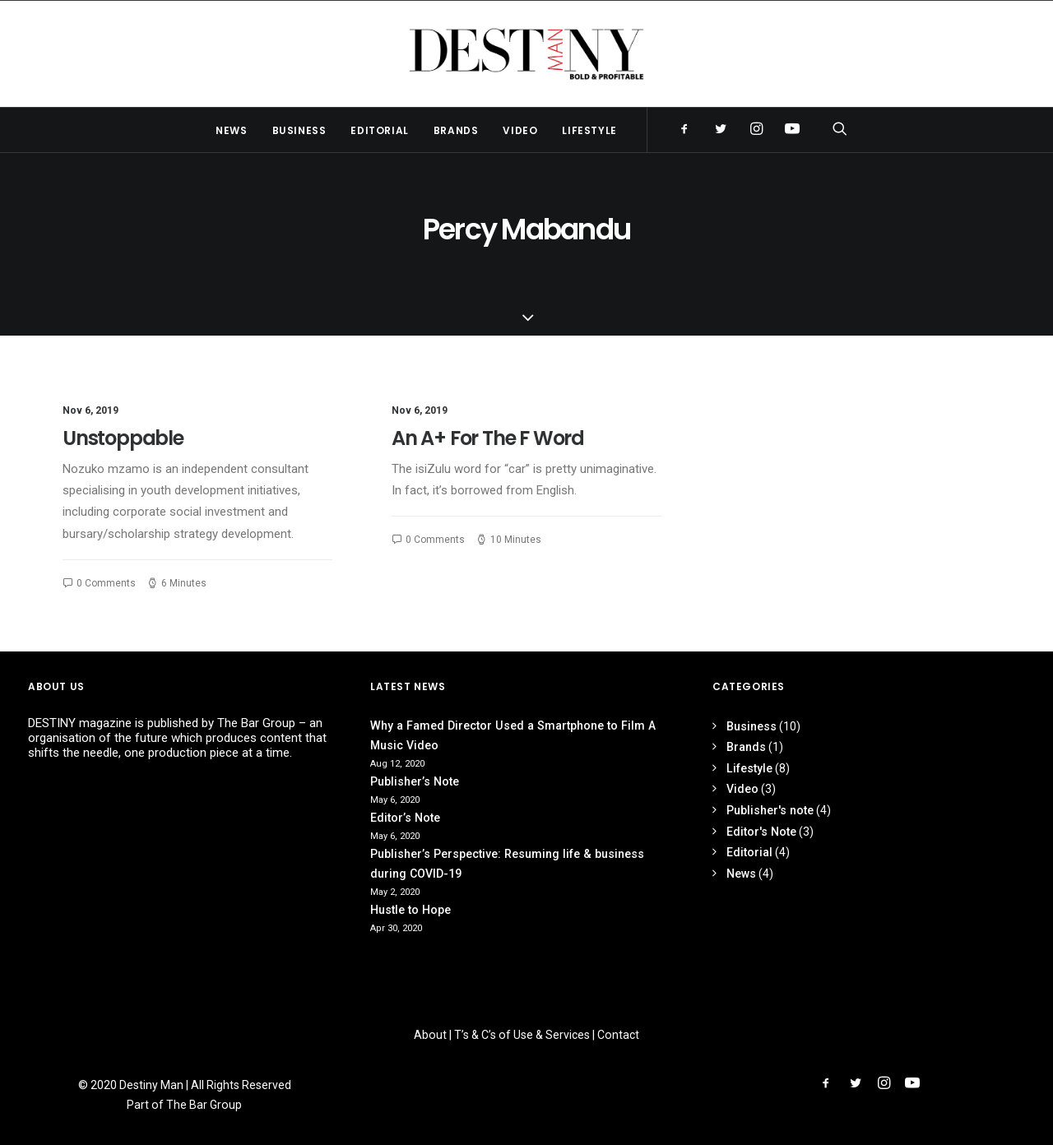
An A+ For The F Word (488, 438)
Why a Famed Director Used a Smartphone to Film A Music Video (513, 736)
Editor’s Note (405, 817)
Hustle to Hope (410, 909)
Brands (456, 130)
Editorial (379, 130)
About (430, 1034)
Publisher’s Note (414, 781)
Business (299, 130)
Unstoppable (123, 438)
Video (520, 130)
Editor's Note (761, 831)
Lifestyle (589, 130)
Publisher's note (770, 810)
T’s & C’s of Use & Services (522, 1034)
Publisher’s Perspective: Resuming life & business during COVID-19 (507, 864)
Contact (618, 1034)
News (231, 130)
